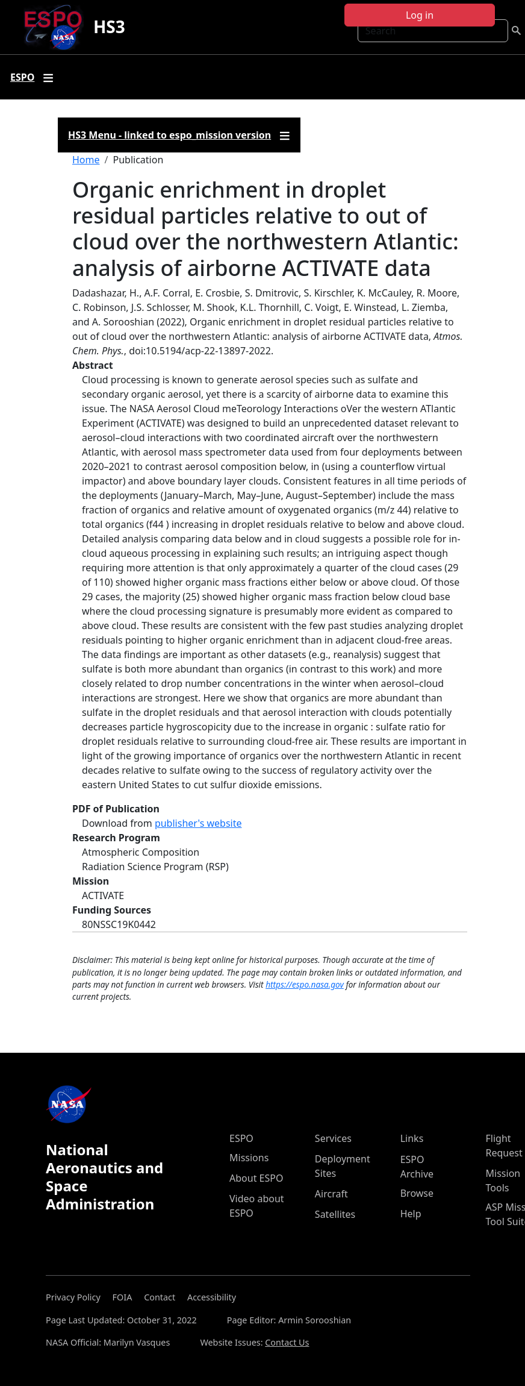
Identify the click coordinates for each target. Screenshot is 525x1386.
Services (333, 1138)
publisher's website (198, 823)
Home (86, 159)
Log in (419, 15)
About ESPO (256, 1178)
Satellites (335, 1214)
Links (412, 1138)
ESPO (241, 1138)
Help (410, 1213)
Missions (249, 1157)
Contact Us (287, 1342)
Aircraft (331, 1193)
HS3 (109, 26)
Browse (416, 1193)
